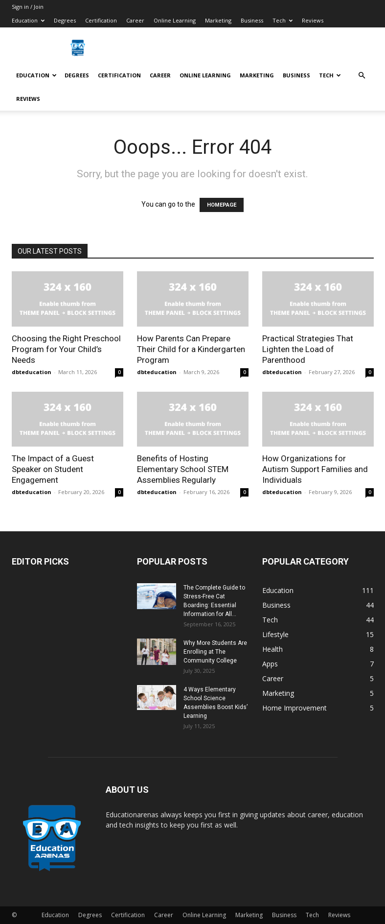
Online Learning (175, 20)
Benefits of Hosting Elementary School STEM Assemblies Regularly (182, 469)
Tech (282, 20)
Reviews (312, 20)
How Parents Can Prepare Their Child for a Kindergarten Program (191, 349)
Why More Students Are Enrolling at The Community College (215, 652)
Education (28, 20)
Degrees (65, 20)
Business (252, 20)
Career (135, 20)
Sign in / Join (28, 6)
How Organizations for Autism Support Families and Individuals (315, 469)
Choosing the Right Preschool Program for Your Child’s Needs (66, 349)
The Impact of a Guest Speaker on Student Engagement (53, 469)
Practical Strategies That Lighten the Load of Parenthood (307, 349)
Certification (101, 20)
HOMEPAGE (221, 205)
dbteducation (31, 372)
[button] (362, 75)
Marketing (218, 20)
